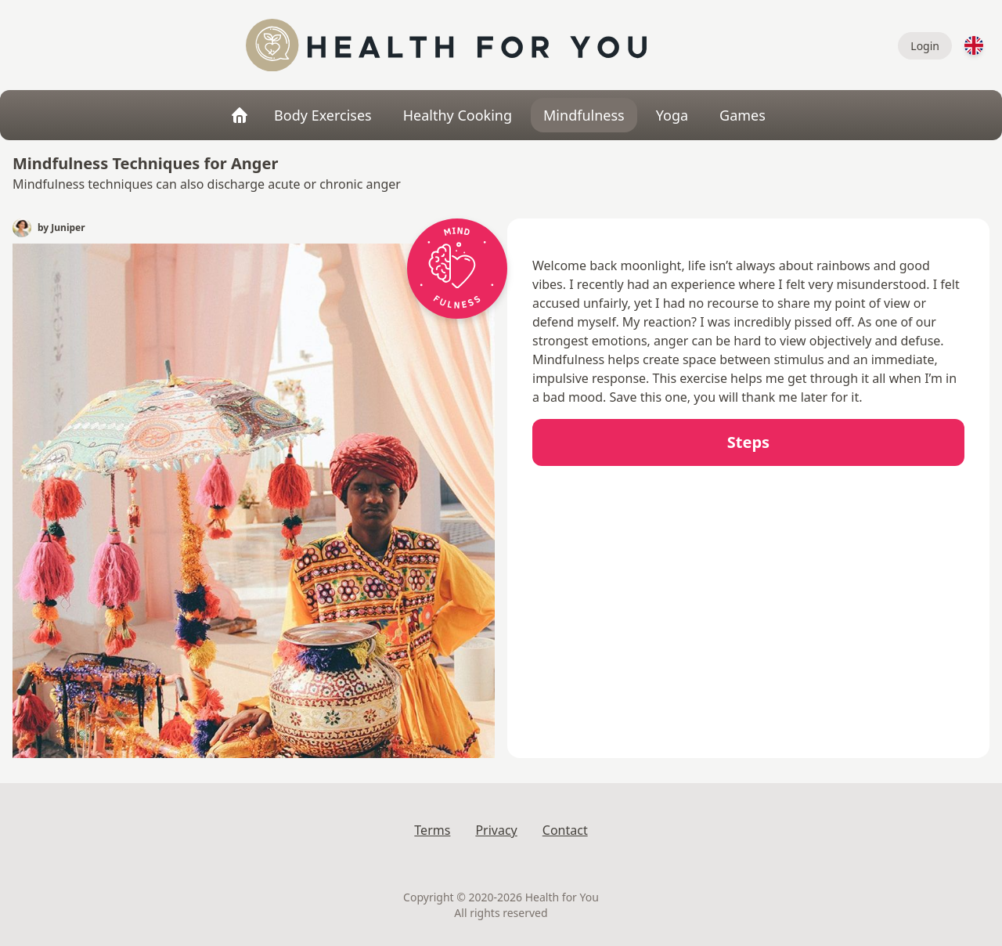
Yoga (672, 115)
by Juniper (61, 228)
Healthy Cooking (457, 115)
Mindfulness (584, 115)
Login (924, 45)
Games (742, 115)
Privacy (496, 830)
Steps (748, 442)
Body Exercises (323, 115)
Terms (432, 830)
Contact (565, 830)
